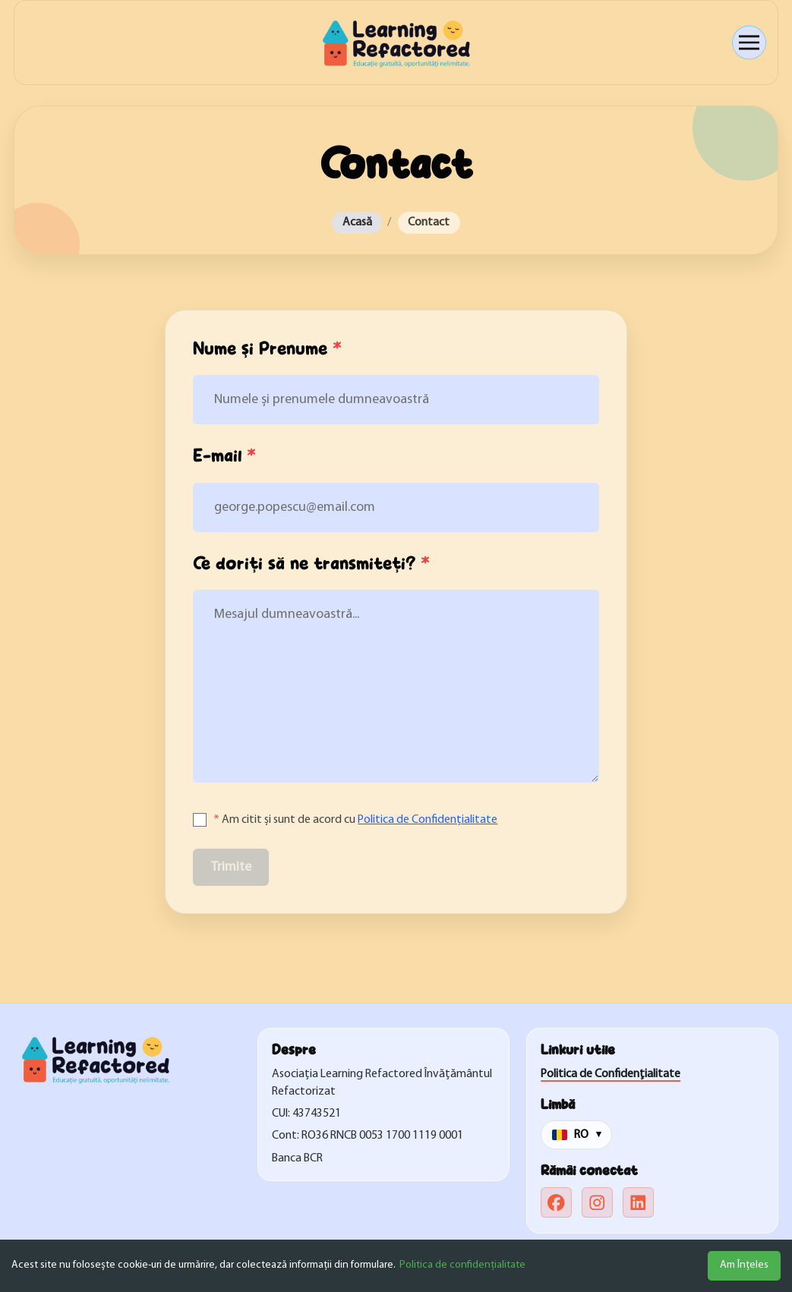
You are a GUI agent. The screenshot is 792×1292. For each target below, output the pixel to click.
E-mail (224, 456)
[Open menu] (749, 43)
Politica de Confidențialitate (427, 820)
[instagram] (597, 1202)
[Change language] (576, 1134)
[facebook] (556, 1202)
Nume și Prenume (267, 349)
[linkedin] (638, 1202)
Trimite (231, 867)
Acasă (357, 222)
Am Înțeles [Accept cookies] (744, 1265)
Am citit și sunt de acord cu (355, 820)
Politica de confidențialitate (462, 1265)
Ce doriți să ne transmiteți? (311, 564)
